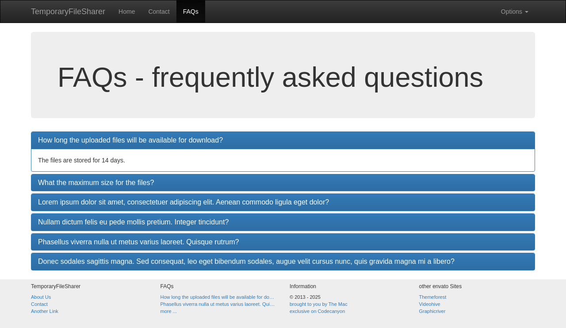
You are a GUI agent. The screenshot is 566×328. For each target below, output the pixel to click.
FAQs (191, 11)
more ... (169, 311)
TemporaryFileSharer (68, 11)
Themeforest (433, 297)
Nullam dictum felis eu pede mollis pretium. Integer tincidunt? (133, 222)
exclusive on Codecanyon (317, 311)
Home (127, 11)
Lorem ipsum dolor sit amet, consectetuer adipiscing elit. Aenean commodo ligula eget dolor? (183, 202)
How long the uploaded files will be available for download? (130, 140)
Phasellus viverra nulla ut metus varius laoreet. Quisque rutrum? (138, 242)
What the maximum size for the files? (96, 182)
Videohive (429, 304)
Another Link (44, 311)
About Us (41, 297)
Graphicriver (432, 311)
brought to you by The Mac (319, 304)
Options (514, 11)
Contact (158, 11)
